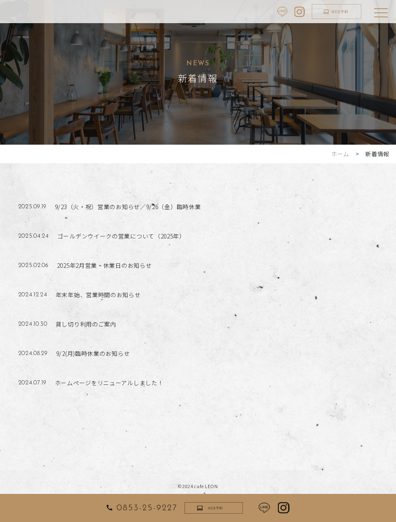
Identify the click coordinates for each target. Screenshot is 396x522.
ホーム (340, 154)
